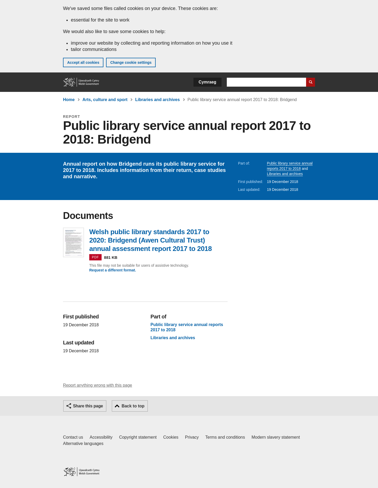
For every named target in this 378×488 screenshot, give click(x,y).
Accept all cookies (83, 62)
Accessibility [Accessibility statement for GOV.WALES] (101, 437)
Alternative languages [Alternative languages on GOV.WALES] (83, 443)
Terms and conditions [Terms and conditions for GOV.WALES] (225, 437)
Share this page (88, 406)
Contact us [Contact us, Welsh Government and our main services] (73, 437)
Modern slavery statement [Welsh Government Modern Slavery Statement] (275, 437)
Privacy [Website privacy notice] (192, 437)
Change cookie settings (130, 62)
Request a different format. (112, 270)
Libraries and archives (157, 99)
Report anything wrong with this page (97, 385)
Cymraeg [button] (207, 82)
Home (69, 99)
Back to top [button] (133, 406)
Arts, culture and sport (105, 99)
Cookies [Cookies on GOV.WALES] (170, 437)
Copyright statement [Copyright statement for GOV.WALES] (138, 437)
